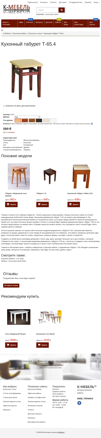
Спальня (29, 21)
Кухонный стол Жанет (45, 334)
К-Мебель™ (61, 432)
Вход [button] (96, 2)
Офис (21, 22)
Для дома (66, 23)
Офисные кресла (10, 406)
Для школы (93, 22)
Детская (49, 22)
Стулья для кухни (10, 397)
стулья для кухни (51, 14)
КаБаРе (58, 21)
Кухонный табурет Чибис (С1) (80, 193)
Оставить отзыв (11, 285)
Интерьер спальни (35, 406)
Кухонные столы (9, 389)
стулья (10, 261)
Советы (31, 410)
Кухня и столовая (6, 23)
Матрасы (39, 22)
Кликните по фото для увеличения (19, 106)
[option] (19, 183)
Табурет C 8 (41, 193)
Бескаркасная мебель (37, 422)
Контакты (44, 2)
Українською (33, 2)
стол (17, 259)
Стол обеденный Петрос (15, 334)
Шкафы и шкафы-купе (37, 397)
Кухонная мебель (19, 33)
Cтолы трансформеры (12, 393)
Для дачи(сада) (78, 23)
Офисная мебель (34, 393)
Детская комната (35, 414)
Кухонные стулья (35, 33)
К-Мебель (7, 33)
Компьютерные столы (12, 402)
